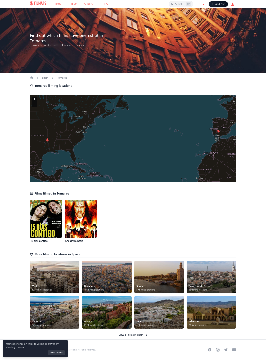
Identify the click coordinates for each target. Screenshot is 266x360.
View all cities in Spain (133, 334)
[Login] (233, 4)
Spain (45, 77)
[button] (47, 140)
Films (73, 4)
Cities (104, 4)
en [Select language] (201, 4)
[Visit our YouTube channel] (234, 350)
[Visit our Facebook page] (210, 350)
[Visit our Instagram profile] (218, 350)
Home (59, 4)
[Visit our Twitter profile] (226, 350)
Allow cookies (56, 352)
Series (88, 4)
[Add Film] (218, 4)
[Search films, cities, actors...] (181, 4)
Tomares (62, 77)
